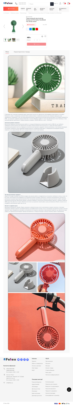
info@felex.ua (9, 383)
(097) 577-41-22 (10, 378)
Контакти (48, 363)
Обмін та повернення (37, 363)
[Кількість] (37, 41)
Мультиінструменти (51, 389)
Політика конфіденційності (52, 375)
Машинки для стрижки (51, 384)
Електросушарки (50, 382)
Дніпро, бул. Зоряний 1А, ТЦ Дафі (15, 377)
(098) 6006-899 (22, 4)
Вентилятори (29, 17)
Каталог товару (49, 368)
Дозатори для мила (37, 396)
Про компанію (49, 361)
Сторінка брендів (50, 370)
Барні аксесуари (36, 393)
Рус (57, 3)
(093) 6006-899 (22, 3)
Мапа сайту (48, 373)
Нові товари (35, 368)
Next (23, 27)
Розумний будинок (36, 382)
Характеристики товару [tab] (22, 53)
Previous (4, 27)
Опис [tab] (7, 53)
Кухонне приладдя (50, 393)
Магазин (48, 366)
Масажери (34, 391)
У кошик (36, 45)
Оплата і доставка (36, 366)
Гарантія (34, 361)
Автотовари (35, 387)
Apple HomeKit (35, 384)
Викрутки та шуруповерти (52, 386)
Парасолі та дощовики (51, 391)
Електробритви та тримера (52, 395)
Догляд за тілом (36, 389)
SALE (33, 370)
